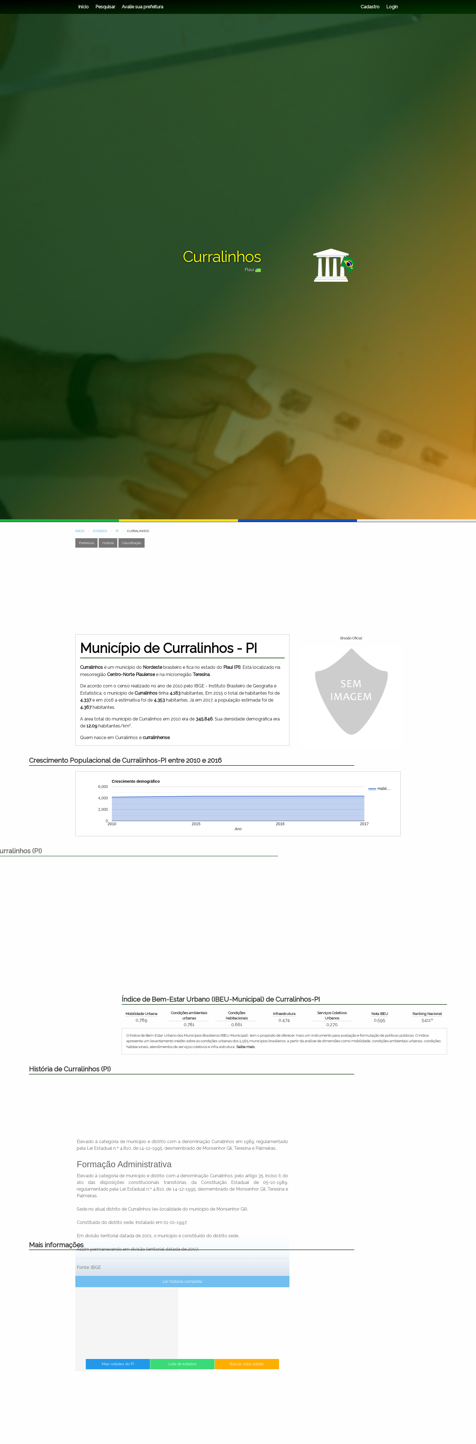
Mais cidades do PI (153, 1369)
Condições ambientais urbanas (425, 1015)
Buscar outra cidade (211, 1369)
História (108, 543)
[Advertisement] (238, 591)
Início (83, 6)
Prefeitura (86, 543)
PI (117, 531)
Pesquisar (105, 6)
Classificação (131, 543)
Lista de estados (182, 1369)
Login (391, 6)
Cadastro (370, 6)
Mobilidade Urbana (378, 1014)
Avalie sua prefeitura (142, 6)
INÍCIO (80, 531)
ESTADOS (100, 531)
